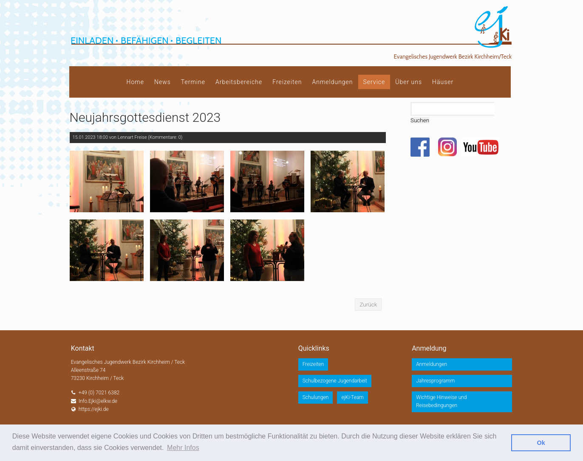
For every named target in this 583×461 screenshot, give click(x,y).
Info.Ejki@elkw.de (98, 401)
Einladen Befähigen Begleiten (146, 40)
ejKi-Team (352, 397)
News (162, 82)
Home (135, 82)
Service (374, 82)
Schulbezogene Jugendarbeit (335, 381)
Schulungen (316, 397)
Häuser (442, 82)
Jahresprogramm (435, 381)
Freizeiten (287, 82)
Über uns (408, 82)
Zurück (368, 304)
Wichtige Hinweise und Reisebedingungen (441, 401)
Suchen (419, 120)
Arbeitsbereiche (238, 82)
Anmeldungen (332, 82)
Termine (193, 82)
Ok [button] (541, 442)
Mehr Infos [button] (183, 447)
